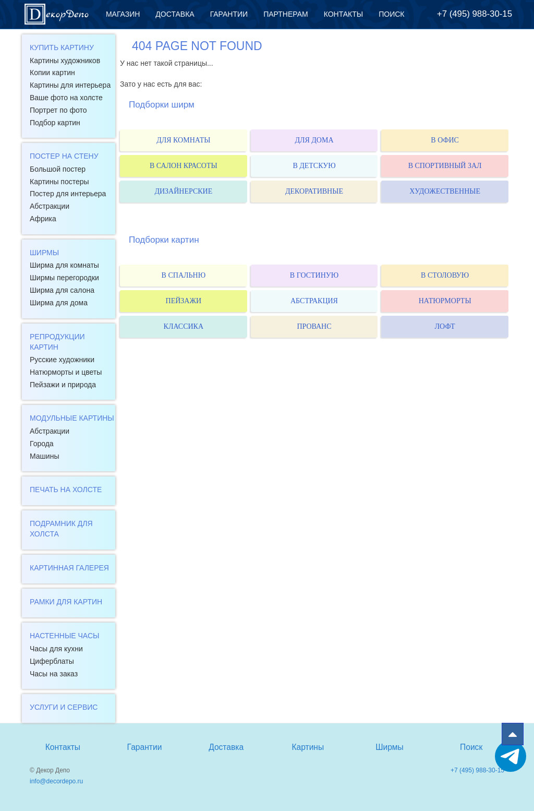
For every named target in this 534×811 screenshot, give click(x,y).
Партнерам (285, 14)
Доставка (174, 14)
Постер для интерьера (68, 193)
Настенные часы (64, 635)
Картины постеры (59, 181)
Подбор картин (55, 122)
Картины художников (65, 60)
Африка (43, 218)
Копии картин (52, 72)
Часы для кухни (56, 649)
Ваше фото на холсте (66, 97)
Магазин (123, 14)
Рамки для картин (66, 602)
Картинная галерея (69, 568)
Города (42, 443)
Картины (308, 747)
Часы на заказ (54, 674)
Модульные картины (72, 418)
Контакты (343, 14)
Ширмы (44, 252)
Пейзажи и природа (63, 384)
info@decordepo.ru (56, 781)
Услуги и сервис (64, 707)
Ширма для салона (62, 290)
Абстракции (49, 206)
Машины (44, 456)
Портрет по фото (58, 110)
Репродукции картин (57, 341)
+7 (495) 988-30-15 (474, 14)
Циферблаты (52, 661)
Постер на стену (64, 156)
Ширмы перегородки (64, 277)
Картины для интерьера (70, 85)
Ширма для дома (59, 303)
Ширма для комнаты (64, 265)
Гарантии (229, 14)
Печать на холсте (66, 489)
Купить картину (62, 47)
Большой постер (58, 169)
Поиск (391, 14)
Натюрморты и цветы (66, 372)
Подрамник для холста (61, 528)
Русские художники (62, 359)
